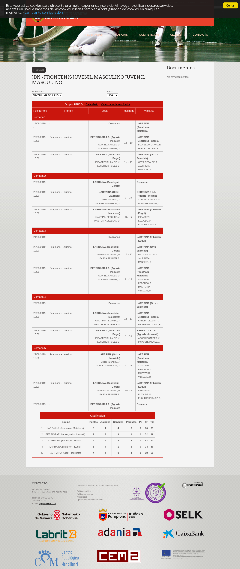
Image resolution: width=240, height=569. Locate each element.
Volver (40, 70)
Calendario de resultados (115, 104)
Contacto (200, 34)
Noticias (121, 34)
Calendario (92, 104)
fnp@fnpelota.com (47, 503)
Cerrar (230, 5)
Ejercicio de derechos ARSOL (90, 500)
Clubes (175, 34)
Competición (149, 34)
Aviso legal (82, 497)
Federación (94, 34)
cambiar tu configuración (44, 12)
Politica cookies (84, 491)
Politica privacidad (85, 494)
